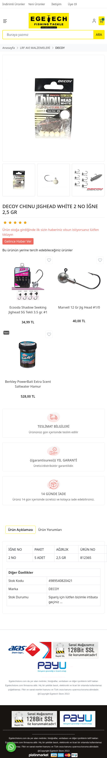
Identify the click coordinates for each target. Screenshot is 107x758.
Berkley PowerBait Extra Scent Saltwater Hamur (28, 384)
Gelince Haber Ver (18, 241)
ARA (99, 34)
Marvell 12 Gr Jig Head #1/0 (79, 307)
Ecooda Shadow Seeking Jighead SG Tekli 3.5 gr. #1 (27, 309)
